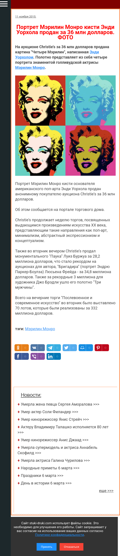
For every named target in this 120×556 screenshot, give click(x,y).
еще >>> (106, 490)
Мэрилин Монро (30, 67)
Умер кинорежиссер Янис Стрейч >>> (55, 419)
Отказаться (71, 546)
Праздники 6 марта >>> (42, 475)
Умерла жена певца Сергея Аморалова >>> (60, 404)
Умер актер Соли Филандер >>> (49, 411)
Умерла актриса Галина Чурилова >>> (55, 460)
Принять (46, 546)
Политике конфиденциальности (59, 535)
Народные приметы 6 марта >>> (50, 468)
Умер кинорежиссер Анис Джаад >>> (54, 440)
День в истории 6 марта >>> (46, 483)
